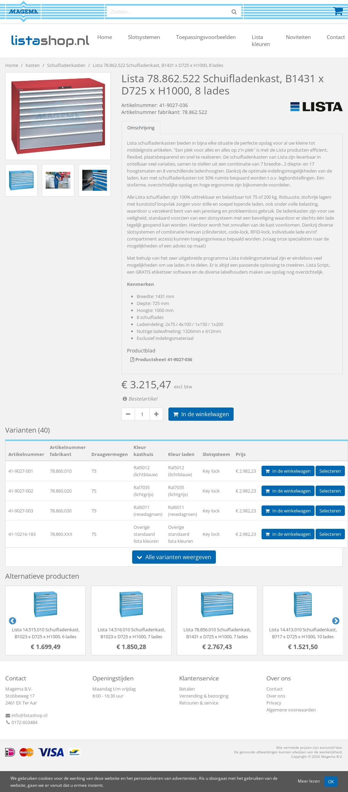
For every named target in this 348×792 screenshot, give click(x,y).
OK (331, 781)
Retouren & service (198, 703)
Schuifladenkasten (66, 65)
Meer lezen (309, 781)
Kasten (32, 65)
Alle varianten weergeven (174, 557)
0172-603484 (21, 722)
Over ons (275, 696)
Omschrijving (140, 127)
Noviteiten (298, 36)
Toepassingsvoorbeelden (206, 36)
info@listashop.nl (26, 715)
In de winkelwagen (201, 414)
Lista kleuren (261, 40)
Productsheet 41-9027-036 (161, 359)
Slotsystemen (144, 36)
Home (104, 36)
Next (335, 620)
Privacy (273, 703)
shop (50, 40)
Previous (11, 620)
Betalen (187, 689)
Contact (336, 36)
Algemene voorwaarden (291, 710)
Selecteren (330, 471)
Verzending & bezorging (203, 696)
